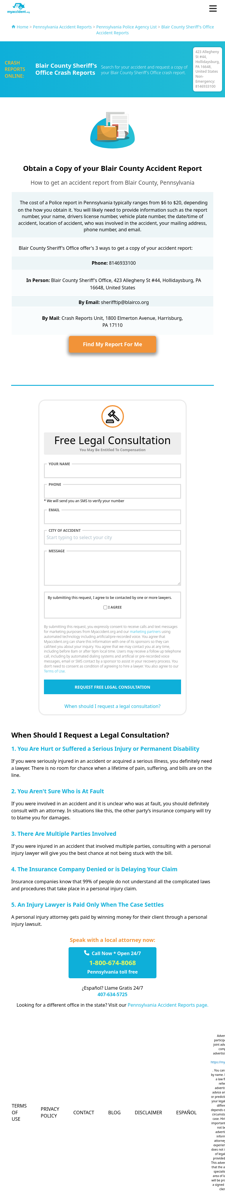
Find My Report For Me (112, 344)
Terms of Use (54, 671)
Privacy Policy (50, 1112)
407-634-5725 (112, 994)
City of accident (65, 530)
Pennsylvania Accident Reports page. (168, 1005)
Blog (114, 1112)
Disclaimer (148, 1112)
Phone (55, 484)
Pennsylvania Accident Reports (62, 27)
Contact (83, 1112)
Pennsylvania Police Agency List (126, 27)
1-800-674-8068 (112, 962)
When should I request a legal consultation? (112, 706)
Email (54, 510)
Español (186, 1112)
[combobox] (112, 537)
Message (57, 551)
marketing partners (145, 631)
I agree (115, 607)
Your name (59, 464)
